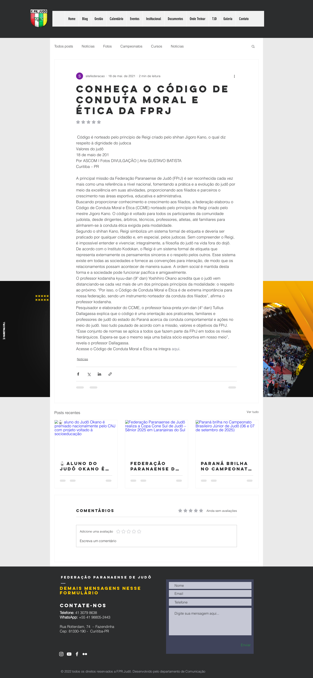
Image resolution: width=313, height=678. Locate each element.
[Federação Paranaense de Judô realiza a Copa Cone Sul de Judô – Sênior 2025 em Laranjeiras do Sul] (156, 437)
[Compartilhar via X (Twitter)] (89, 374)
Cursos (156, 46)
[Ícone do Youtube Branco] (69, 654)
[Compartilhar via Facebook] (78, 374)
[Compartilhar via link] (110, 374)
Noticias (177, 46)
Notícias (88, 46)
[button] (253, 46)
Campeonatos (131, 46)
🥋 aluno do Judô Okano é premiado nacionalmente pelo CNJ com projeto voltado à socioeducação (86, 466)
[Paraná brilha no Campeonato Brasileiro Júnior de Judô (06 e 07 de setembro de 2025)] (227, 437)
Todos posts (63, 46)
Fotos (107, 46)
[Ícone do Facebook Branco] (77, 654)
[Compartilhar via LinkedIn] (99, 374)
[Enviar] (238, 645)
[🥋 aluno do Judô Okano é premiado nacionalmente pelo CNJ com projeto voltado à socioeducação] (86, 437)
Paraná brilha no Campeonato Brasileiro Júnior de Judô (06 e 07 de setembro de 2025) (227, 466)
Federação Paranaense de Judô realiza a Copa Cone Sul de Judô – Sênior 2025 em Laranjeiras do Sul (156, 466)
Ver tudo (253, 412)
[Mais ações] (234, 76)
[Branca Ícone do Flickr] (85, 654)
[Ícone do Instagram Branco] (61, 654)
